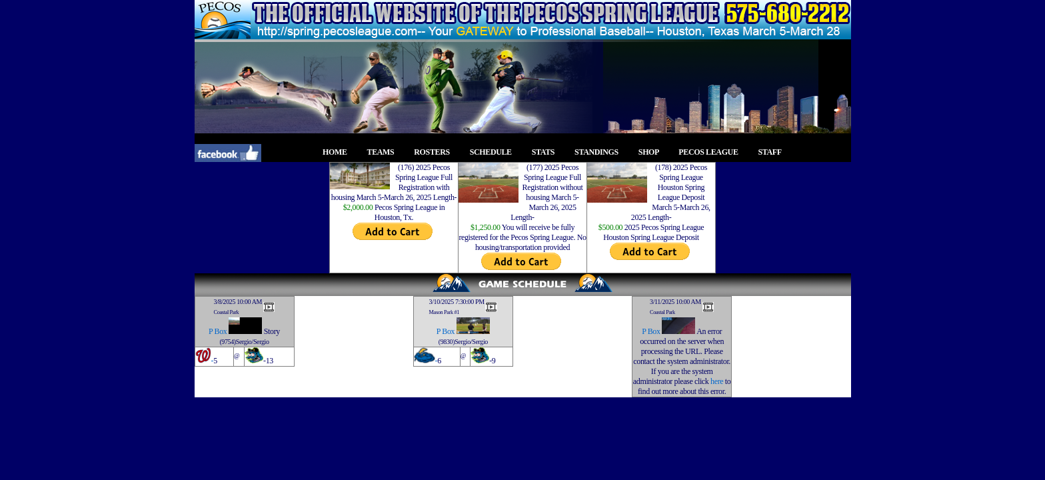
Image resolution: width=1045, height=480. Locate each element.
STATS (547, 152)
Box (221, 331)
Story (272, 331)
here (716, 381)
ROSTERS (435, 152)
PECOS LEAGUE (712, 152)
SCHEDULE (495, 152)
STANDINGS (600, 152)
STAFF (773, 152)
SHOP (652, 152)
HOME (339, 152)
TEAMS (384, 152)
